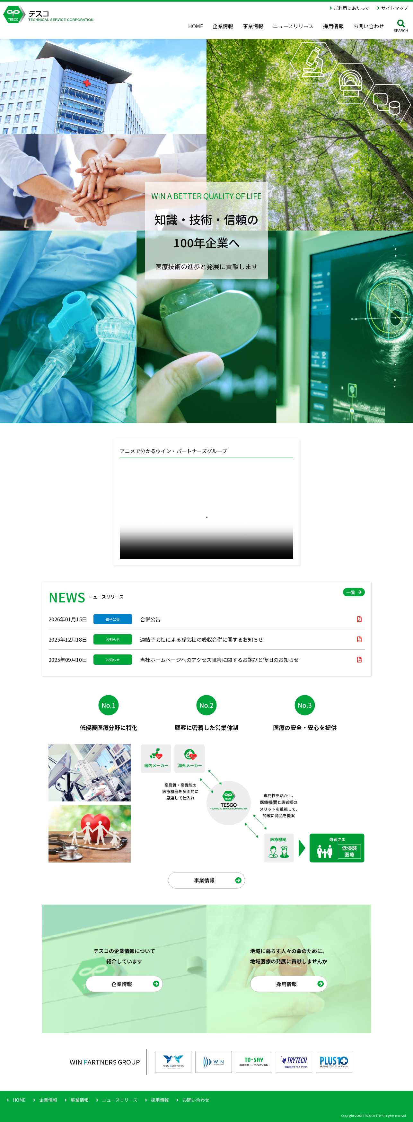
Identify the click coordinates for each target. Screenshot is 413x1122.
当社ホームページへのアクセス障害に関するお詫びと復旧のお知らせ (219, 659)
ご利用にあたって (351, 8)
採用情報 (286, 984)
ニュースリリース (119, 1099)
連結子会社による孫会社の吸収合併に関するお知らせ (201, 639)
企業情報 (121, 984)
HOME (19, 1099)
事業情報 (204, 880)
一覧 (350, 592)
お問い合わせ (195, 1099)
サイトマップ (394, 8)
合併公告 (150, 619)
